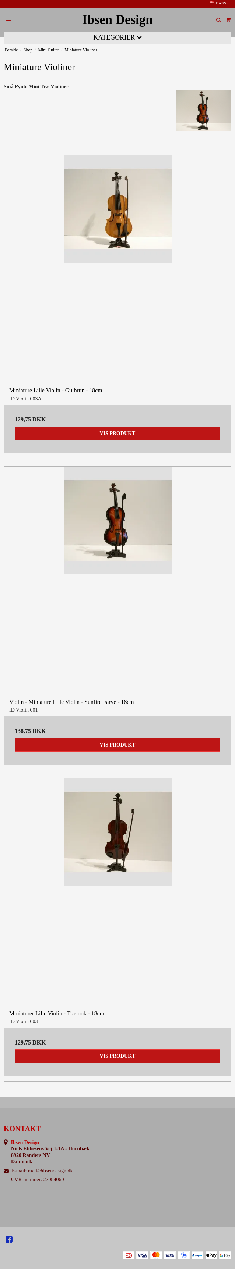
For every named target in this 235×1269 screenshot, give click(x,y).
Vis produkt (118, 433)
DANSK (219, 3)
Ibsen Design (117, 19)
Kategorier (117, 37)
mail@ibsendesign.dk (50, 1170)
